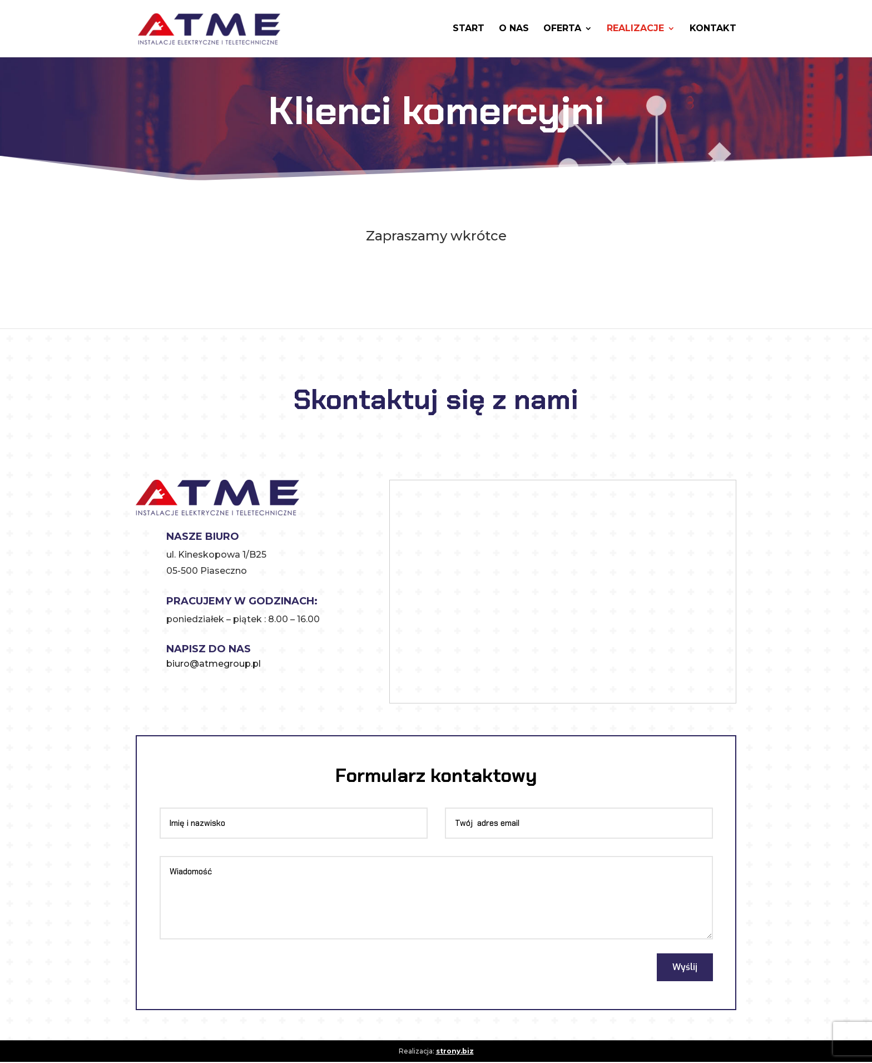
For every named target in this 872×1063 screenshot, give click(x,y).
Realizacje (635, 29)
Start (468, 29)
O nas (514, 29)
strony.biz (455, 1051)
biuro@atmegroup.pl (213, 663)
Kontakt (713, 29)
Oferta (562, 29)
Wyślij (683, 967)
